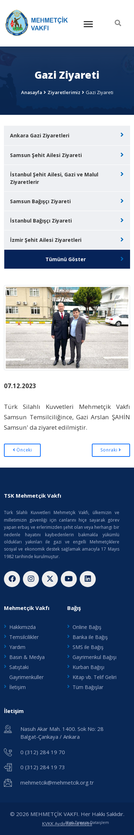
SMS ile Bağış (88, 647)
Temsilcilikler (24, 637)
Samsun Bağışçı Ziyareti (40, 201)
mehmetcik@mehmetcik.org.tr (57, 782)
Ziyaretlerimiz (64, 92)
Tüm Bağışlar (88, 687)
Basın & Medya (27, 657)
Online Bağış (87, 627)
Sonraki (110, 450)
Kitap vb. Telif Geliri (94, 677)
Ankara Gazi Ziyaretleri (39, 135)
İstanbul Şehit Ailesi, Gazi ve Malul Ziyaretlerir (54, 178)
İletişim (17, 687)
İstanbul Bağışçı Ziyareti (41, 220)
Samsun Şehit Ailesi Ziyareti (46, 155)
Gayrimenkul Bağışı (94, 657)
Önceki (22, 450)
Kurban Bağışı (88, 667)
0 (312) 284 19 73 (42, 767)
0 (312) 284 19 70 (42, 752)
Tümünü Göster (65, 259)
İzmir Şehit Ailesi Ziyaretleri (45, 239)
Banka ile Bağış (90, 637)
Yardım (17, 647)
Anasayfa (31, 92)
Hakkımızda (22, 627)
